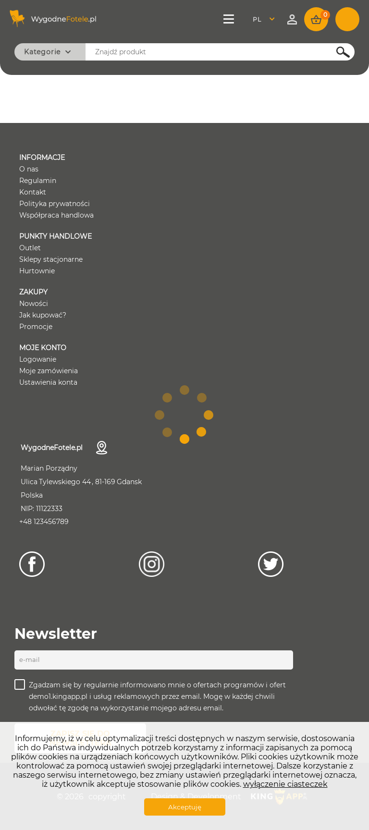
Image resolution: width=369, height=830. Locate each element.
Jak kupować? (42, 315)
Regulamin (37, 180)
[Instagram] (151, 564)
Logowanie (37, 359)
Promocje (35, 326)
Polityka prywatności (54, 203)
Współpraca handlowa (56, 215)
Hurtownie (37, 271)
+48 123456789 (44, 521)
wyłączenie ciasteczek (285, 784)
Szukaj (338, 52)
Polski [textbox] (263, 19)
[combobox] (266, 19)
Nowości (33, 303)
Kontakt (32, 192)
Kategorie (42, 52)
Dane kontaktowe (101, 447)
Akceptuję (184, 807)
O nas (28, 169)
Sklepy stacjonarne (51, 259)
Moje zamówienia (48, 370)
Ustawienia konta (48, 382)
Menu (229, 19)
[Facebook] (32, 564)
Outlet (30, 248)
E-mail (29, 659)
